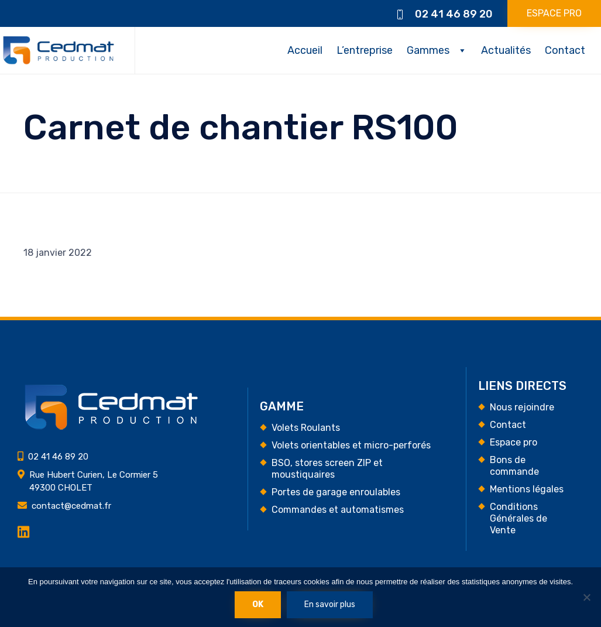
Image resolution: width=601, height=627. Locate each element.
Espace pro (513, 442)
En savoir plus (329, 604)
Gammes (428, 50)
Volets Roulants (306, 427)
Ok (257, 604)
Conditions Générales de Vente (518, 518)
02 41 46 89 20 (454, 14)
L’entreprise (364, 50)
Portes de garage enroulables (336, 492)
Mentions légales (527, 489)
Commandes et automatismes (338, 509)
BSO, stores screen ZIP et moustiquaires (327, 468)
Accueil (304, 50)
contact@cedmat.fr (71, 506)
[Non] (586, 597)
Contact (565, 50)
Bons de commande (514, 465)
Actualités (506, 50)
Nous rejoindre (522, 407)
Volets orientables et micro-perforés (351, 445)
